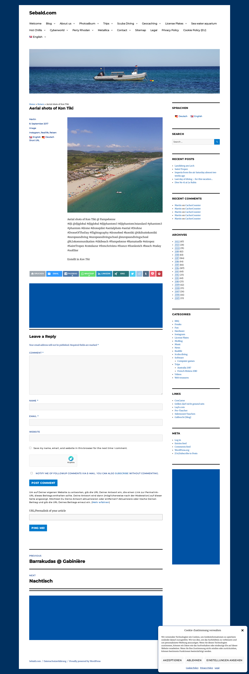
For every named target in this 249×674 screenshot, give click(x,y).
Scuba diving (181, 354)
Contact (122, 30)
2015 (177, 265)
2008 (177, 288)
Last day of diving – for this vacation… (194, 179)
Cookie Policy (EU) (194, 30)
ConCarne (180, 400)
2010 (177, 281)
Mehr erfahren (100, 502)
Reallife (45, 132)
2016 (177, 261)
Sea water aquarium (204, 23)
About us (65, 23)
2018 (177, 255)
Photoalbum (87, 23)
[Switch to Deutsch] (181, 116)
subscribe (122, 473)
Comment (36, 352)
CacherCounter (193, 205)
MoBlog (179, 341)
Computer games (186, 361)
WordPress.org (182, 450)
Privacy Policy (206, 668)
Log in (178, 440)
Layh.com (180, 407)
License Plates (174, 23)
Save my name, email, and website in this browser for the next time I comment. (80, 448)
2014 (177, 268)
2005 (177, 298)
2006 (177, 295)
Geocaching (149, 23)
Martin (32, 119)
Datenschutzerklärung (55, 661)
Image (32, 128)
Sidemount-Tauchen (185, 414)
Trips (106, 23)
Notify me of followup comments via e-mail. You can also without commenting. (94, 473)
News (177, 347)
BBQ (177, 321)
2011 (177, 278)
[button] (242, 630)
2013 (177, 271)
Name (33, 400)
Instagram (34, 132)
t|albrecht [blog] (183, 417)
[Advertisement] (96, 306)
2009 (177, 285)
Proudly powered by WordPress (85, 661)
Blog (49, 23)
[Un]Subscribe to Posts (186, 453)
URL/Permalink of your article (47, 510)
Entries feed (181, 443)
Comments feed (183, 446)
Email (34, 416)
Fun (177, 327)
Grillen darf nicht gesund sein (189, 404)
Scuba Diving (125, 23)
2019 (177, 251)
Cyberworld (57, 30)
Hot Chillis (35, 30)
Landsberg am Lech (184, 165)
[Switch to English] (196, 116)
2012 (177, 275)
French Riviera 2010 (187, 371)
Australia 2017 (184, 367)
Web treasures (182, 377)
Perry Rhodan (81, 30)
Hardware (180, 331)
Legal (217, 668)
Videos (178, 374)
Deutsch (49, 137)
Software (179, 357)
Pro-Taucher (181, 410)
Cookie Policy (192, 668)
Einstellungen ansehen (224, 660)
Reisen (40, 104)
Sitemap (140, 30)
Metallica (103, 30)
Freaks (178, 324)
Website (34, 431)
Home (32, 104)
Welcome (35, 23)
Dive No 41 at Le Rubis (185, 182)
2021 (177, 245)
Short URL (34, 140)
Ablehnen (194, 660)
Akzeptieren (172, 660)
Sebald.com (42, 13)
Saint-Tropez (181, 169)
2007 (177, 291)
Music (178, 344)
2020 (177, 248)
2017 (177, 258)
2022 (177, 241)
